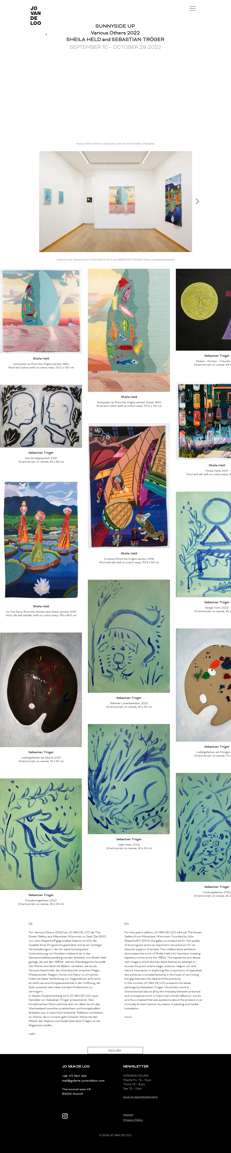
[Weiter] (46, 34)
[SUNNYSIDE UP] (115, 26)
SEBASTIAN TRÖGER (138, 39)
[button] (192, 8)
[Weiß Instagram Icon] (65, 1116)
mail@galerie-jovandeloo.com (83, 1080)
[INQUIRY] (115, 1050)
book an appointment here (140, 1097)
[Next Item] (197, 202)
